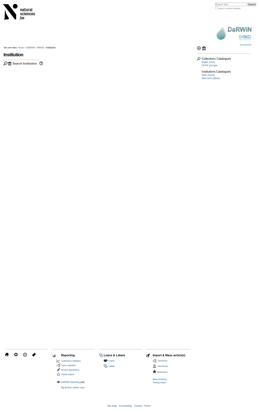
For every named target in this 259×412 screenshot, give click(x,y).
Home (21, 47)
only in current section (229, 8)
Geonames (162, 366)
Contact (138, 405)
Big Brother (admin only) (72, 387)
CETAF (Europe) (209, 65)
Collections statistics (71, 361)
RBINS (40, 47)
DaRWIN (30, 47)
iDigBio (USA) (208, 62)
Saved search (67, 374)
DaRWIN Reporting (70, 382)
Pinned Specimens (70, 370)
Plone (147, 405)
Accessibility (125, 405)
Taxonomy (161, 361)
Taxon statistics (68, 365)
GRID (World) (208, 75)
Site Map (112, 405)
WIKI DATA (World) (211, 78)
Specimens (160, 372)
